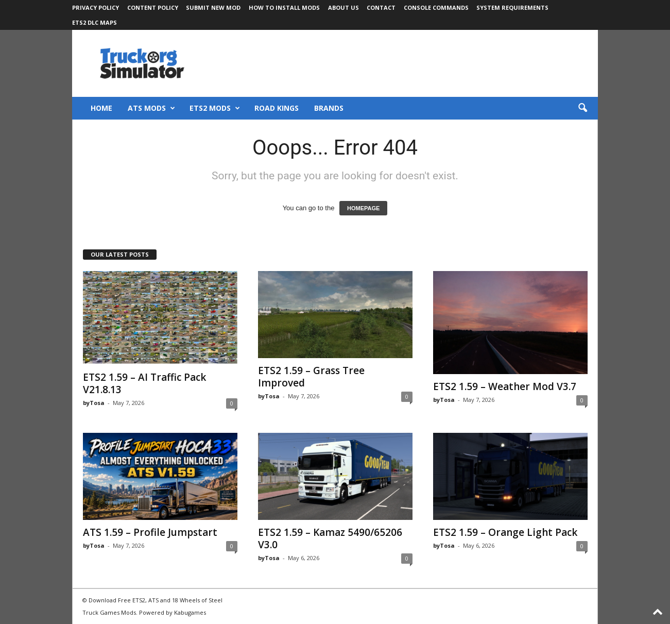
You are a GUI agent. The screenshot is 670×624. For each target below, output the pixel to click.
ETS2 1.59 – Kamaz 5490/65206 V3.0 (330, 538)
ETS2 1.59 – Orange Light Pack (505, 532)
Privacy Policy (95, 7)
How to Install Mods (284, 7)
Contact (381, 7)
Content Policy (152, 7)
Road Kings (276, 108)
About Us (343, 7)
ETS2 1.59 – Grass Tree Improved (311, 377)
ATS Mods (151, 108)
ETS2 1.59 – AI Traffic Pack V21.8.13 (144, 383)
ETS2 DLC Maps (94, 22)
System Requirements (512, 7)
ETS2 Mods (215, 108)
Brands (328, 108)
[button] (582, 108)
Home (101, 108)
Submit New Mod (213, 7)
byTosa (94, 403)
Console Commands (436, 7)
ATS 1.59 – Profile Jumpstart (150, 532)
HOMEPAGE (363, 208)
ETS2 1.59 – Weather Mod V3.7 (504, 386)
